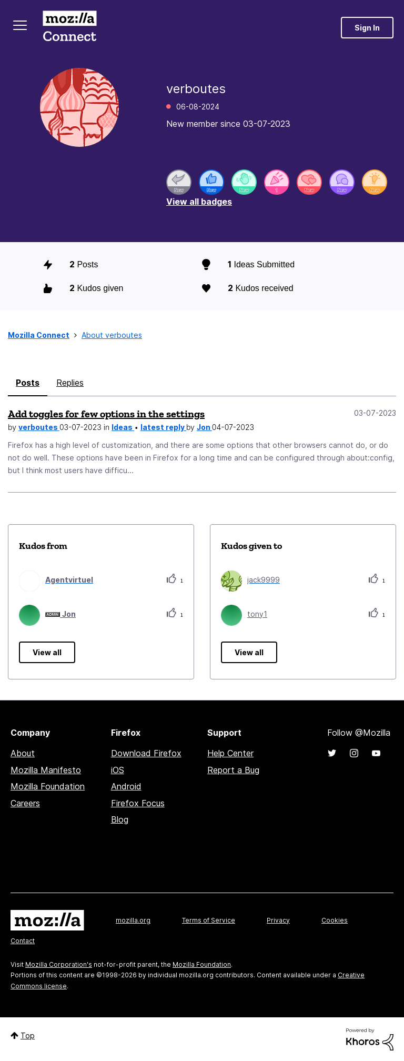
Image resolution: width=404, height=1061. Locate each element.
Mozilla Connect (69, 28)
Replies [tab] (70, 382)
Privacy (278, 920)
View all (47, 652)
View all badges (199, 201)
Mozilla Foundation (48, 786)
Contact (23, 941)
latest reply (163, 427)
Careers (25, 803)
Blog (119, 819)
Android (126, 786)
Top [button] (28, 1035)
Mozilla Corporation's (58, 964)
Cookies (334, 920)
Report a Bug (233, 770)
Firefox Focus (138, 803)
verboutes (38, 427)
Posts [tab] (27, 382)
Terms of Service (208, 920)
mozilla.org (133, 920)
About (23, 753)
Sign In (367, 27)
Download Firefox (146, 753)
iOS (117, 770)
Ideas (123, 427)
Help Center (230, 753)
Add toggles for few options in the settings (106, 413)
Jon (204, 427)
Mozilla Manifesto (46, 770)
